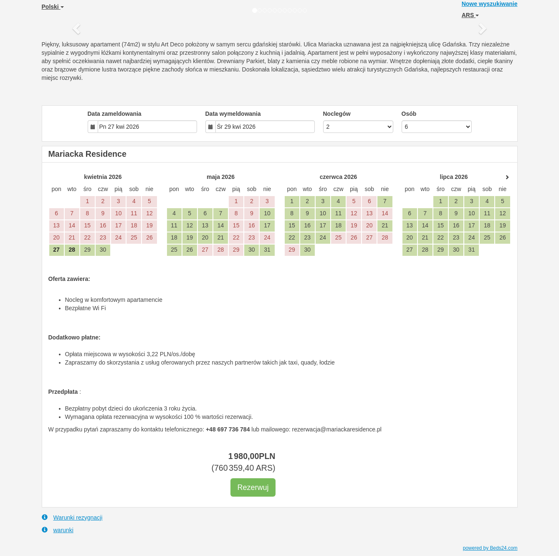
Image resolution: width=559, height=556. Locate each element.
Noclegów (337, 113)
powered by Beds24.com (490, 548)
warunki (57, 529)
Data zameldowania (115, 113)
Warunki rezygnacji (72, 517)
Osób (409, 113)
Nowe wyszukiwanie (490, 3)
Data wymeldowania (233, 113)
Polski (53, 6)
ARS (470, 15)
